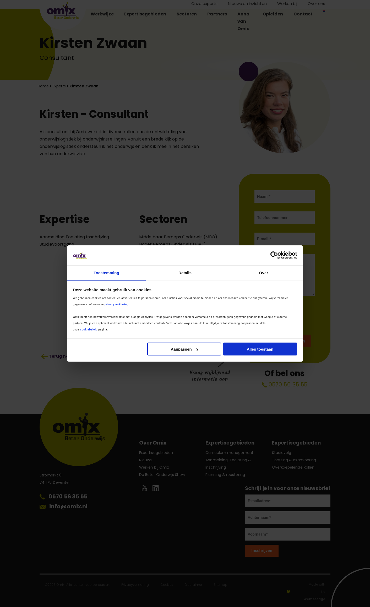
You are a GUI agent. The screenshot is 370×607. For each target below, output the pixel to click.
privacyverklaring (116, 304)
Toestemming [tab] (106, 272)
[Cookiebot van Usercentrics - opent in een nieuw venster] (274, 255)
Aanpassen (184, 349)
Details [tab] (185, 272)
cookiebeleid (88, 329)
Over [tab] (263, 272)
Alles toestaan (260, 349)
